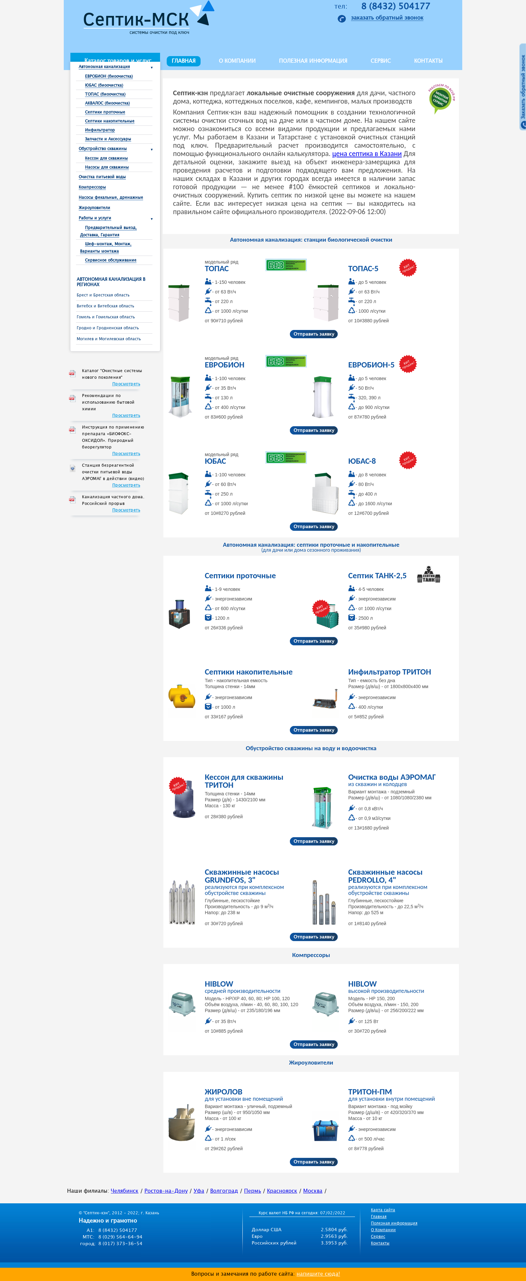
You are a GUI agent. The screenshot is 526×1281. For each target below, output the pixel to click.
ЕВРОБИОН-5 (371, 365)
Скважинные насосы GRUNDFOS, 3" (242, 876)
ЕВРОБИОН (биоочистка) (109, 76)
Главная (184, 61)
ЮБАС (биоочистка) (104, 85)
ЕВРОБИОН (224, 365)
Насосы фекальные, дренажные (111, 198)
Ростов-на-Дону (166, 1191)
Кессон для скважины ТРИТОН (244, 781)
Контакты (428, 61)
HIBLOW (219, 984)
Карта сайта (383, 1210)
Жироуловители (94, 208)
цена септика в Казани (366, 153)
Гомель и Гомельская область (106, 317)
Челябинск (124, 1191)
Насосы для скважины (107, 167)
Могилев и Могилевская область (109, 339)
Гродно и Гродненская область (108, 328)
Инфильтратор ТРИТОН (389, 672)
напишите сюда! (318, 1274)
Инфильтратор (100, 130)
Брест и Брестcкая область (103, 295)
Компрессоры (92, 187)
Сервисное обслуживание (110, 260)
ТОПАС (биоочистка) (105, 94)
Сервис (381, 61)
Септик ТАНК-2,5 (377, 575)
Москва (312, 1191)
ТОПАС (217, 268)
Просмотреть (126, 384)
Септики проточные (105, 112)
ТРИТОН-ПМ (370, 1091)
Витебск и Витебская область (105, 306)
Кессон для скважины (106, 158)
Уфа (199, 1191)
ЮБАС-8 (362, 461)
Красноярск (282, 1191)
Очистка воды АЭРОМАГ (392, 777)
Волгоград (224, 1191)
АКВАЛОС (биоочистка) (107, 103)
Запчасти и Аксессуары (108, 139)
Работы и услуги (95, 218)
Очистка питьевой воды (102, 177)
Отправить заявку (314, 334)
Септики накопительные (109, 121)
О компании (237, 61)
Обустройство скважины (103, 149)
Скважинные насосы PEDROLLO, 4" (385, 876)
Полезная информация (313, 61)
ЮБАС (215, 461)
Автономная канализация (104, 67)
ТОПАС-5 (363, 268)
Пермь (252, 1191)
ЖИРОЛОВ (223, 1091)
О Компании (383, 1230)
